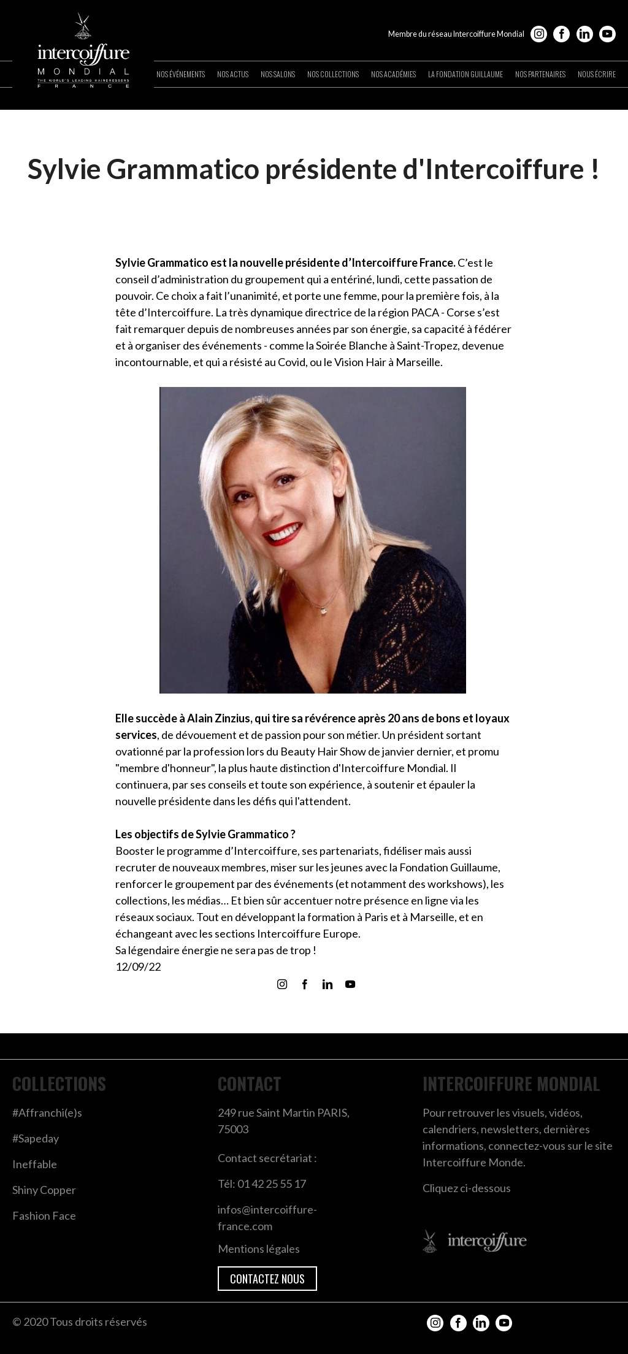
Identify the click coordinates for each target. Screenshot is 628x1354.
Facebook (561, 34)
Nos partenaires (540, 74)
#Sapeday (35, 1138)
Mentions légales (259, 1248)
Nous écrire (597, 74)
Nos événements (180, 74)
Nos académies (393, 74)
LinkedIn (584, 34)
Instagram (538, 34)
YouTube (607, 34)
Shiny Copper (44, 1189)
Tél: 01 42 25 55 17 (262, 1183)
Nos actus (232, 74)
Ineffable (34, 1164)
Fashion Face (44, 1215)
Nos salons (278, 74)
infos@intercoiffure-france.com (267, 1218)
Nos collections (333, 74)
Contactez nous (267, 1279)
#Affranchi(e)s (47, 1112)
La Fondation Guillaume (465, 74)
